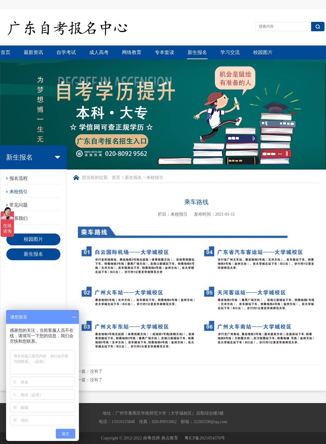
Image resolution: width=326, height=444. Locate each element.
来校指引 (18, 191)
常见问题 (18, 205)
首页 (5, 52)
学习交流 (230, 52)
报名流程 (18, 178)
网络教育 (131, 52)
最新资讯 (33, 52)
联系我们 (18, 218)
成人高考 (99, 52)
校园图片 (263, 52)
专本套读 (164, 52)
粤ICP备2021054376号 (205, 438)
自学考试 (66, 52)
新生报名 (197, 52)
